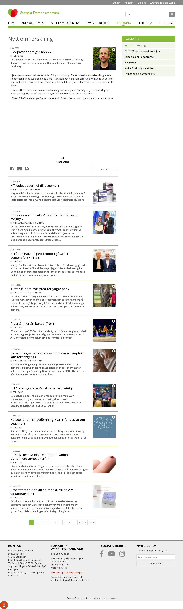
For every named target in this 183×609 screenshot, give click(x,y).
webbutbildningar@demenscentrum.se (70, 580)
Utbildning (145, 23)
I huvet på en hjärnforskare (139, 73)
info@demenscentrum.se (28, 559)
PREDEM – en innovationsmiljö (141, 51)
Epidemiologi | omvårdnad (139, 56)
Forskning (123, 23)
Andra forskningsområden (139, 68)
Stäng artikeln (63, 160)
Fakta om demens (32, 23)
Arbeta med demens (65, 23)
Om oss (142, 2)
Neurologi (130, 62)
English (116, 2)
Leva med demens (97, 23)
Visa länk (105, 169)
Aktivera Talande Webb (162, 2)
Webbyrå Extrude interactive (104, 598)
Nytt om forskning (135, 45)
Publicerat (167, 23)
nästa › (82, 522)
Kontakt (129, 2)
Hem (11, 23)
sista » (92, 522)
